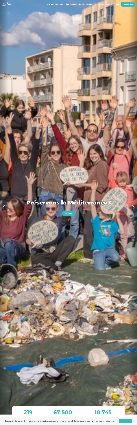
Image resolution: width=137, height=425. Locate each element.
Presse (117, 4)
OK (125, 421)
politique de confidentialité (105, 421)
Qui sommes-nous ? (56, 4)
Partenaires (99, 4)
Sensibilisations (85, 4)
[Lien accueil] (6, 4)
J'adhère (68, 213)
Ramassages (71, 4)
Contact (108, 4)
